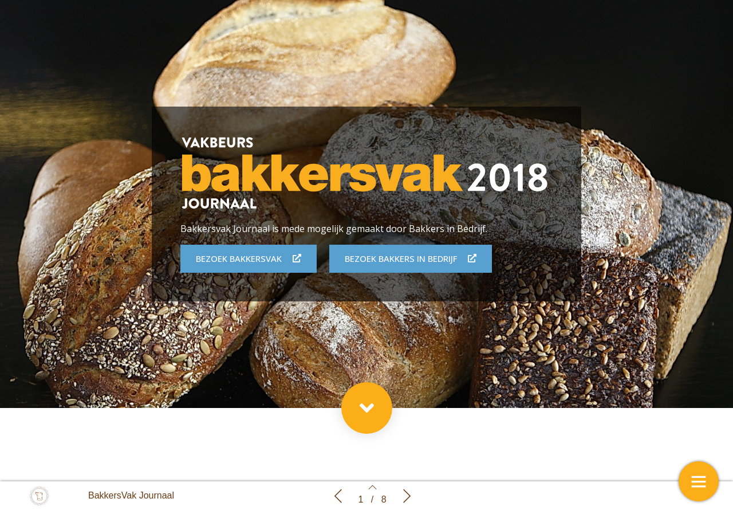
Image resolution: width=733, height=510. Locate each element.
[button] (366, 408)
